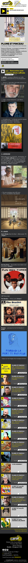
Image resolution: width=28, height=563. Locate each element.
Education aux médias (20, 6)
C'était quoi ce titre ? (10, 552)
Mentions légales (23, 561)
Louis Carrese (15, 561)
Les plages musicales (16, 10)
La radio (16, 1)
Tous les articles (21, 531)
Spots (16, 555)
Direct (11, 8)
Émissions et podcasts (20, 4)
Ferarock (17, 557)
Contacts (7, 553)
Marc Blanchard (22, 560)
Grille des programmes (17, 3)
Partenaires (7, 555)
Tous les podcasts (20, 530)
